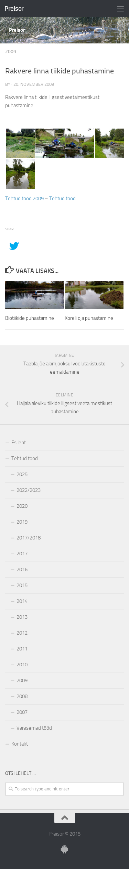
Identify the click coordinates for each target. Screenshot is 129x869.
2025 (22, 474)
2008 (22, 696)
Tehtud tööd (62, 198)
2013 (22, 617)
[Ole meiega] (64, 849)
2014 (22, 601)
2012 (22, 633)
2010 (22, 664)
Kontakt (19, 744)
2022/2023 (29, 490)
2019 (22, 522)
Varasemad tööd (34, 728)
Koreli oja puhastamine (89, 318)
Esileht (18, 442)
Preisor (14, 8)
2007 (22, 712)
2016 (22, 569)
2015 (22, 585)
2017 (22, 553)
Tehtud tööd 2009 (24, 198)
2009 (10, 51)
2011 (22, 649)
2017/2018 (29, 538)
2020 (22, 506)
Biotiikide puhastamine (29, 318)
